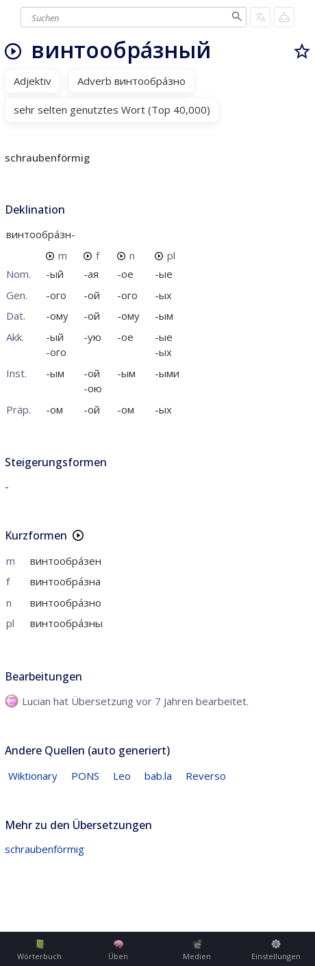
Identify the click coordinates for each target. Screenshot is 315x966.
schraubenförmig (44, 849)
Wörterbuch (39, 950)
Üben (118, 950)
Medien (197, 950)
